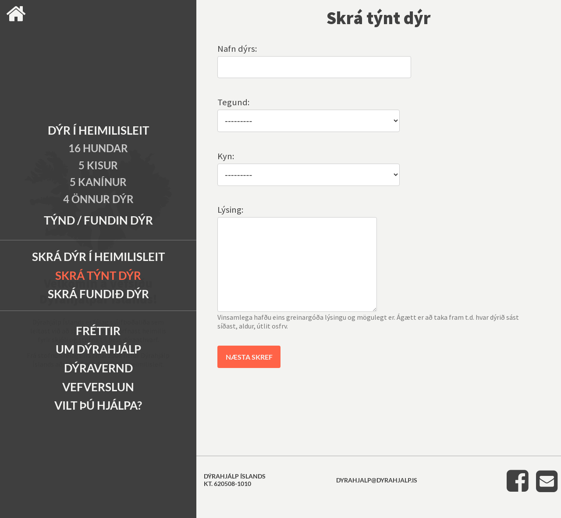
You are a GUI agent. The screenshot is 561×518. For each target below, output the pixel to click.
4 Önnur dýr (98, 199)
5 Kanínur (98, 181)
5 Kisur (98, 165)
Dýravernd (98, 368)
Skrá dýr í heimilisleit (98, 257)
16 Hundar (98, 148)
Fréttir (98, 331)
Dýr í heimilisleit (98, 130)
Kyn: (225, 156)
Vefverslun (98, 387)
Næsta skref (249, 374)
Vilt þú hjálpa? (98, 405)
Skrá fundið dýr (98, 294)
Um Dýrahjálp (98, 349)
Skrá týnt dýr (98, 275)
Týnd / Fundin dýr (98, 220)
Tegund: (233, 102)
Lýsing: (230, 209)
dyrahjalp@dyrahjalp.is (376, 497)
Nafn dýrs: (237, 48)
